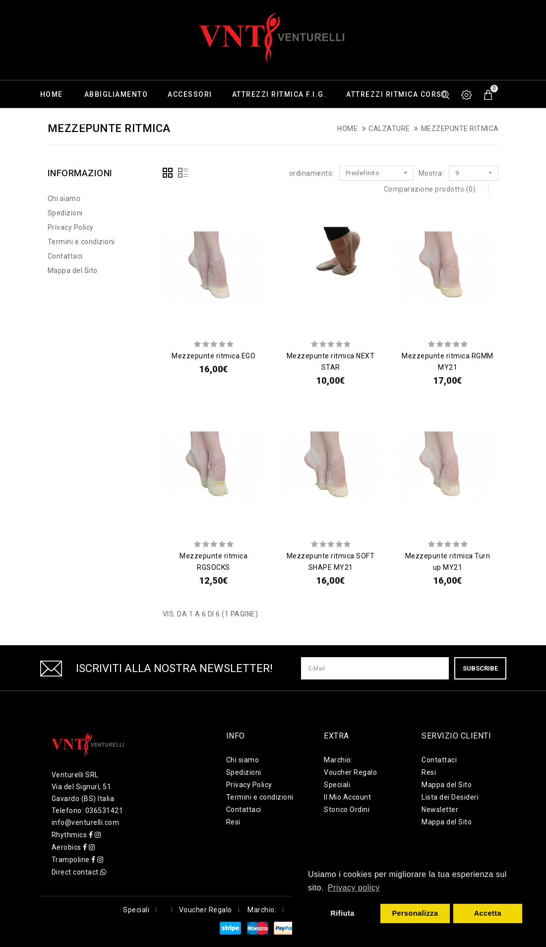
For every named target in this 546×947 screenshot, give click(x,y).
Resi (233, 822)
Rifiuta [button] (342, 913)
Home (51, 94)
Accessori (190, 94)
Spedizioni (65, 213)
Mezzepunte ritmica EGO (213, 356)
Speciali (337, 785)
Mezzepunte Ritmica (460, 129)
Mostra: (431, 173)
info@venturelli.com (86, 822)
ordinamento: (311, 173)
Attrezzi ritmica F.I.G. (279, 94)
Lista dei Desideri (450, 797)
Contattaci (65, 256)
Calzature (62, 122)
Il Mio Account (347, 797)
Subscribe (480, 668)
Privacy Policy (71, 227)
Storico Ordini (346, 809)
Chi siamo (64, 199)
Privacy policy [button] (354, 887)
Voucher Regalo (350, 772)
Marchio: (338, 760)
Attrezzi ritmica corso (396, 94)
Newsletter (440, 809)
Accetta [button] (488, 913)
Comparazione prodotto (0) (430, 189)
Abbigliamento (116, 94)
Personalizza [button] (415, 913)
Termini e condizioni (81, 242)
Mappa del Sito (73, 270)
